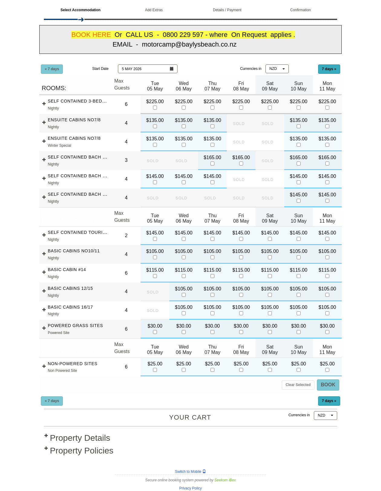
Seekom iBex (225, 480)
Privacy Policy (190, 488)
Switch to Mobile (190, 472)
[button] (147, 68)
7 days (329, 69)
